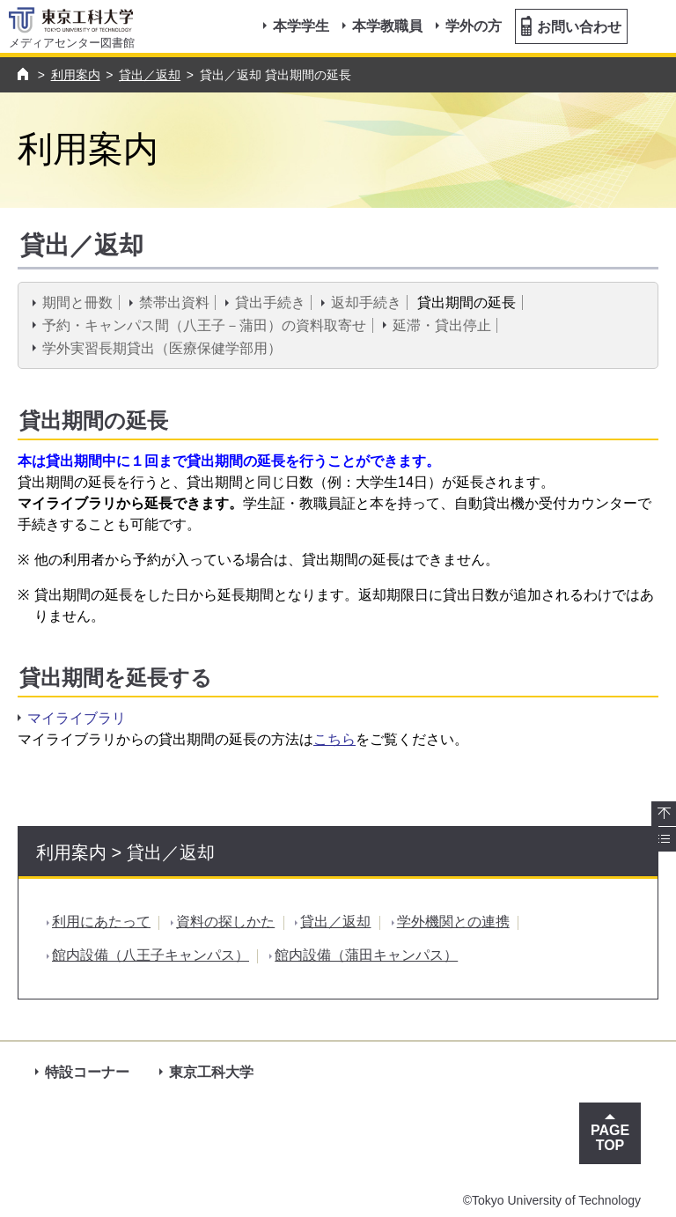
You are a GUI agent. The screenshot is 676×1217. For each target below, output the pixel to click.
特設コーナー (87, 1072)
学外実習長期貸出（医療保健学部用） (162, 348)
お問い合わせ (571, 26)
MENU (651, 39)
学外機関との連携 (453, 921)
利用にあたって (101, 921)
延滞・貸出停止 (442, 325)
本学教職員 (387, 25)
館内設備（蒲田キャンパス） (366, 955)
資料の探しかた (225, 921)
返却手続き (366, 302)
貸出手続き (270, 302)
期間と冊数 (77, 302)
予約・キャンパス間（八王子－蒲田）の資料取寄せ (204, 325)
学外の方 (473, 25)
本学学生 (301, 25)
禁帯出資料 (174, 302)
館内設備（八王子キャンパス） (150, 955)
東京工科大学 (211, 1072)
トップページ (25, 74)
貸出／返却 (149, 75)
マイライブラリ (76, 718)
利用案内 (75, 75)
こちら (334, 739)
